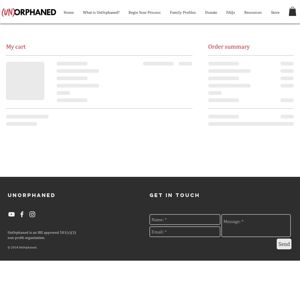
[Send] (284, 244)
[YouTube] (11, 214)
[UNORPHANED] (32, 195)
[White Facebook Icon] (22, 214)
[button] (292, 11)
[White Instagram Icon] (32, 214)
